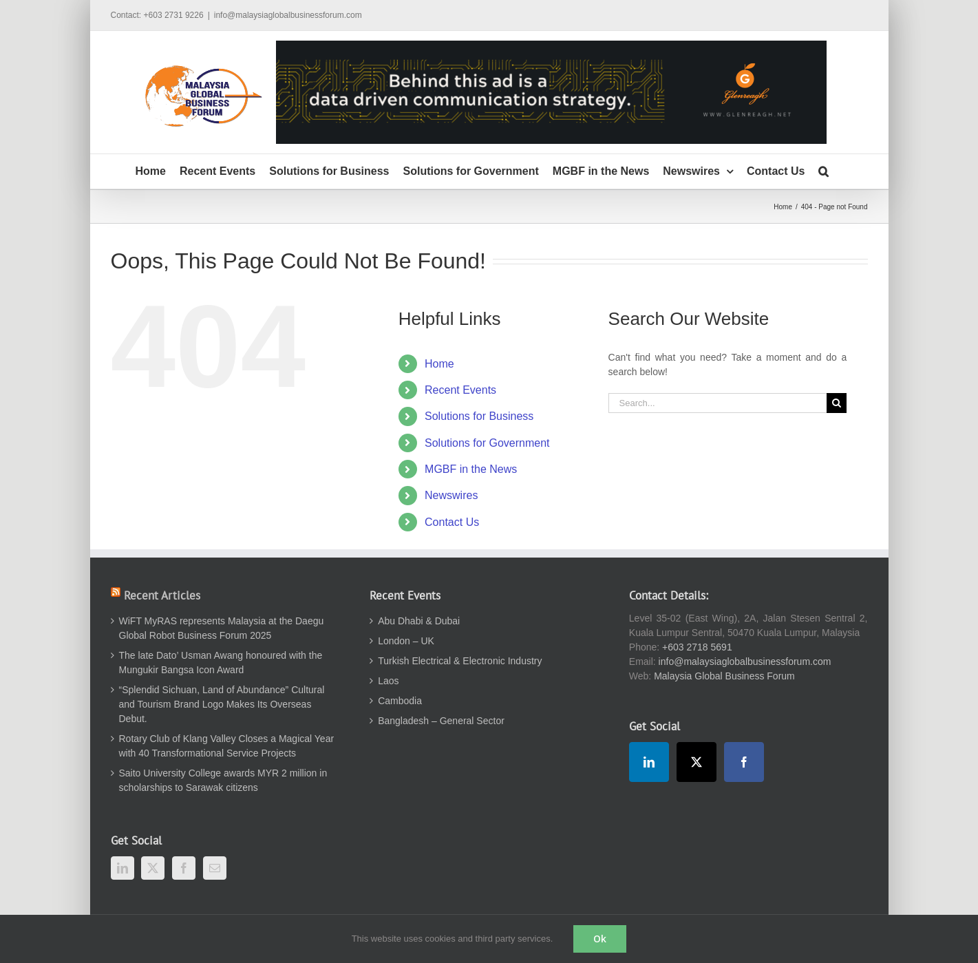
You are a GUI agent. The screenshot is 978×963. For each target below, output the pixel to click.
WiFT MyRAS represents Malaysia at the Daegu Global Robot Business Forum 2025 (221, 628)
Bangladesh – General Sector (441, 720)
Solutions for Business (479, 416)
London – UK (406, 640)
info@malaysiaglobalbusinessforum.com (288, 15)
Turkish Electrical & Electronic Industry (460, 660)
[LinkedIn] (122, 868)
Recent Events (460, 390)
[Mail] (214, 868)
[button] (823, 171)
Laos (388, 680)
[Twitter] (152, 868)
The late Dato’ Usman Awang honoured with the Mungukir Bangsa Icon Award (221, 662)
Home (439, 364)
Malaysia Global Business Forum (724, 675)
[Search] (837, 403)
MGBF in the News (471, 469)
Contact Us (452, 522)
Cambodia (400, 700)
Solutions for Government (487, 443)
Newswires (451, 495)
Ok (599, 938)
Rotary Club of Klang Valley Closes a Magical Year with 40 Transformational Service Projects (226, 746)
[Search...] (717, 403)
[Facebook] (183, 868)
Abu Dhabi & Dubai (419, 620)
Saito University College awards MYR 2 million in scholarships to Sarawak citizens (223, 780)
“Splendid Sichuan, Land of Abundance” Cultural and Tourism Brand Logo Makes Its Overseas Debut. (222, 704)
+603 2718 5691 (697, 647)
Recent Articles (162, 595)
